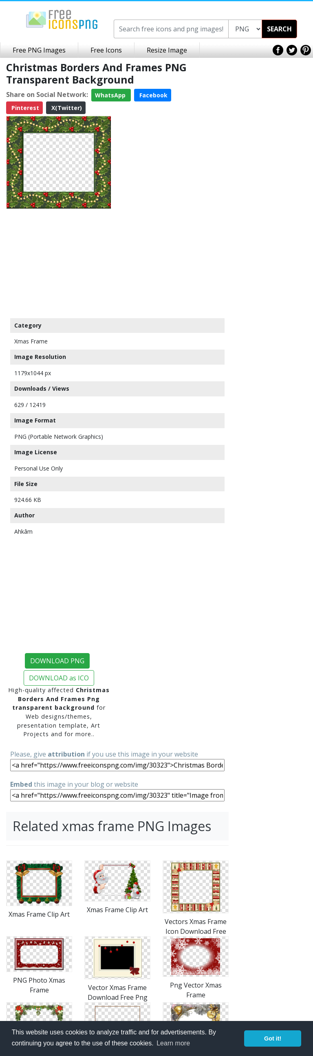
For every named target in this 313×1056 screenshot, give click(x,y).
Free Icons (106, 50)
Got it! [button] (272, 1038)
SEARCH (279, 28)
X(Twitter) (66, 108)
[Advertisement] (58, 263)
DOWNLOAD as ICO (59, 677)
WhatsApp (111, 95)
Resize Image (167, 50)
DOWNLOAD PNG (57, 660)
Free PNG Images (39, 50)
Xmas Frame (31, 341)
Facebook (153, 95)
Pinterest (24, 108)
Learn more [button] (173, 1043)
